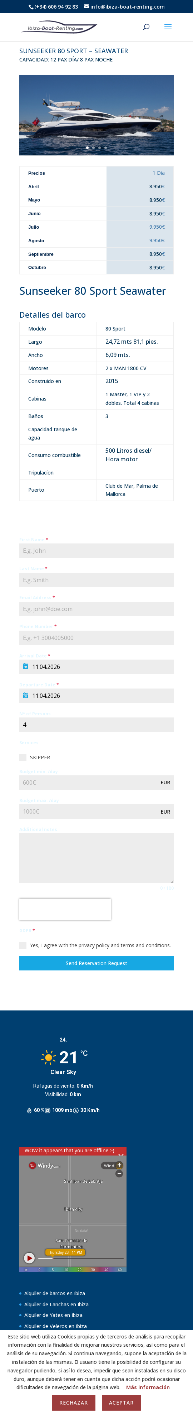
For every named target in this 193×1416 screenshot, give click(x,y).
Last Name (33, 569)
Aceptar (121, 1402)
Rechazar (73, 1402)
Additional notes (38, 829)
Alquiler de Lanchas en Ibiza (56, 1304)
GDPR (27, 931)
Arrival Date (34, 656)
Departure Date (39, 685)
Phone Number (38, 626)
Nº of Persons (35, 714)
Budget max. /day (39, 801)
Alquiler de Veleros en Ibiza (55, 1326)
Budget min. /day (38, 772)
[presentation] (65, 909)
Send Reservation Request (96, 963)
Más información (148, 1387)
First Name (33, 540)
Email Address (37, 598)
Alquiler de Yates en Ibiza (53, 1315)
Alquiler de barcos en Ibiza (54, 1293)
